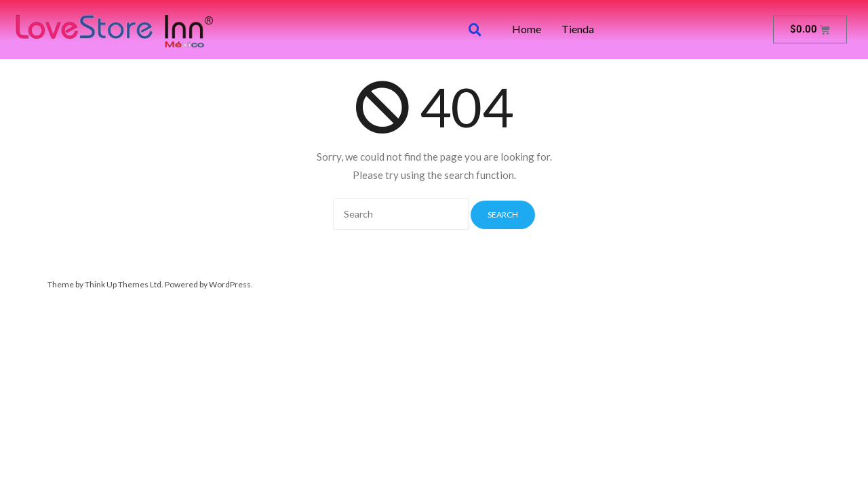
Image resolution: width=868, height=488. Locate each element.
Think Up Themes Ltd (123, 284)
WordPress (230, 284)
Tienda (577, 29)
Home (526, 29)
